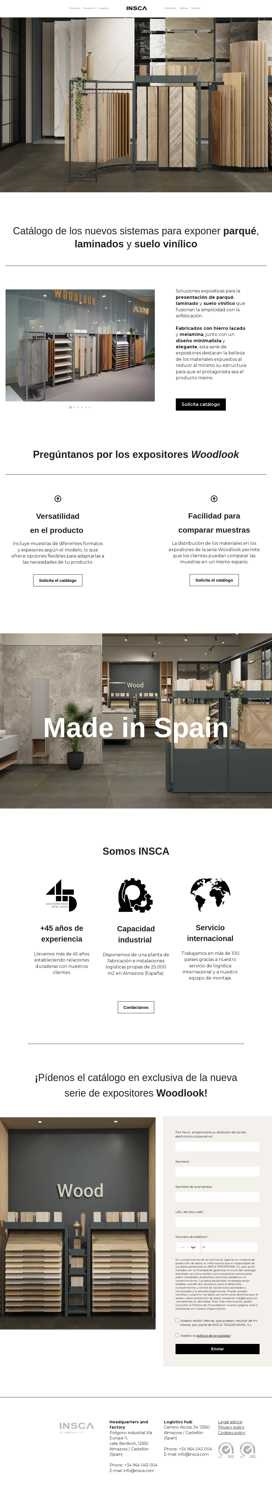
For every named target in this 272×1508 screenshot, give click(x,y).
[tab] (70, 407)
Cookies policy (231, 1432)
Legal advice (230, 1421)
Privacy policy (231, 1427)
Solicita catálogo (201, 404)
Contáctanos (136, 1007)
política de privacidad (213, 1335)
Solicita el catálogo (58, 580)
